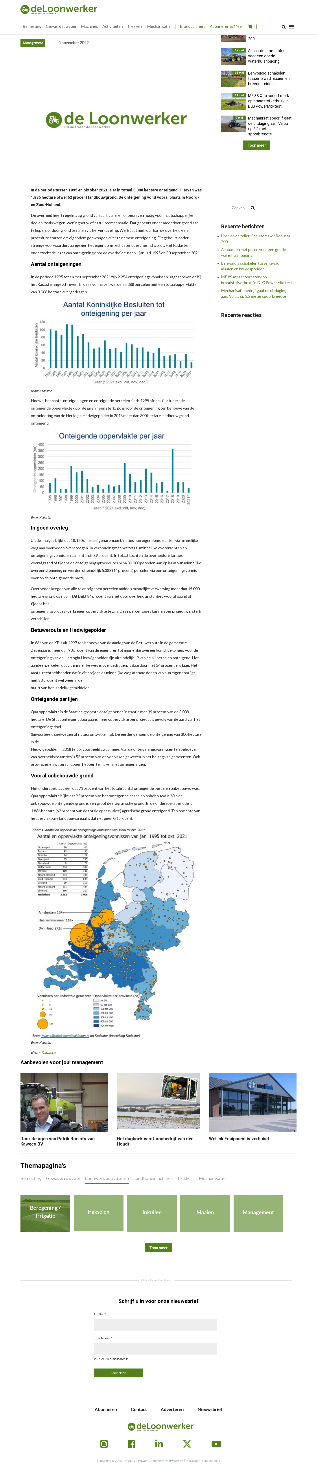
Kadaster (49, 1052)
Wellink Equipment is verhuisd (239, 1138)
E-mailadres (102, 1338)
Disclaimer (193, 1460)
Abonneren (106, 1409)
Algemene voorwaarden (166, 1460)
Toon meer (256, 145)
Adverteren (172, 1409)
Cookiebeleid (211, 1460)
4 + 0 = (98, 1314)
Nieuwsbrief (209, 1409)
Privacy (143, 1460)
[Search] (284, 27)
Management (33, 43)
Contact (139, 1409)
